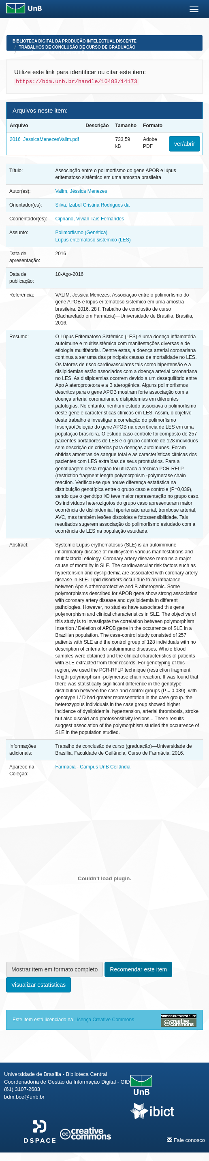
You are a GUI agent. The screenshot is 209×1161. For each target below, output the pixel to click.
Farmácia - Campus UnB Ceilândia (56, 53)
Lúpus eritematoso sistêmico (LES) (93, 240)
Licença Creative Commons (104, 1019)
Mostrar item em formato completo (54, 969)
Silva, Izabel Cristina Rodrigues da (92, 205)
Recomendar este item (138, 969)
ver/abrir (184, 144)
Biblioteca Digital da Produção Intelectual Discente (74, 41)
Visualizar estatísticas (38, 985)
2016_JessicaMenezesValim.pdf (44, 139)
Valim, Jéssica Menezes (81, 191)
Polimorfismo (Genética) (81, 232)
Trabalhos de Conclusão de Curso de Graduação (77, 47)
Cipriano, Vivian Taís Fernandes (89, 219)
